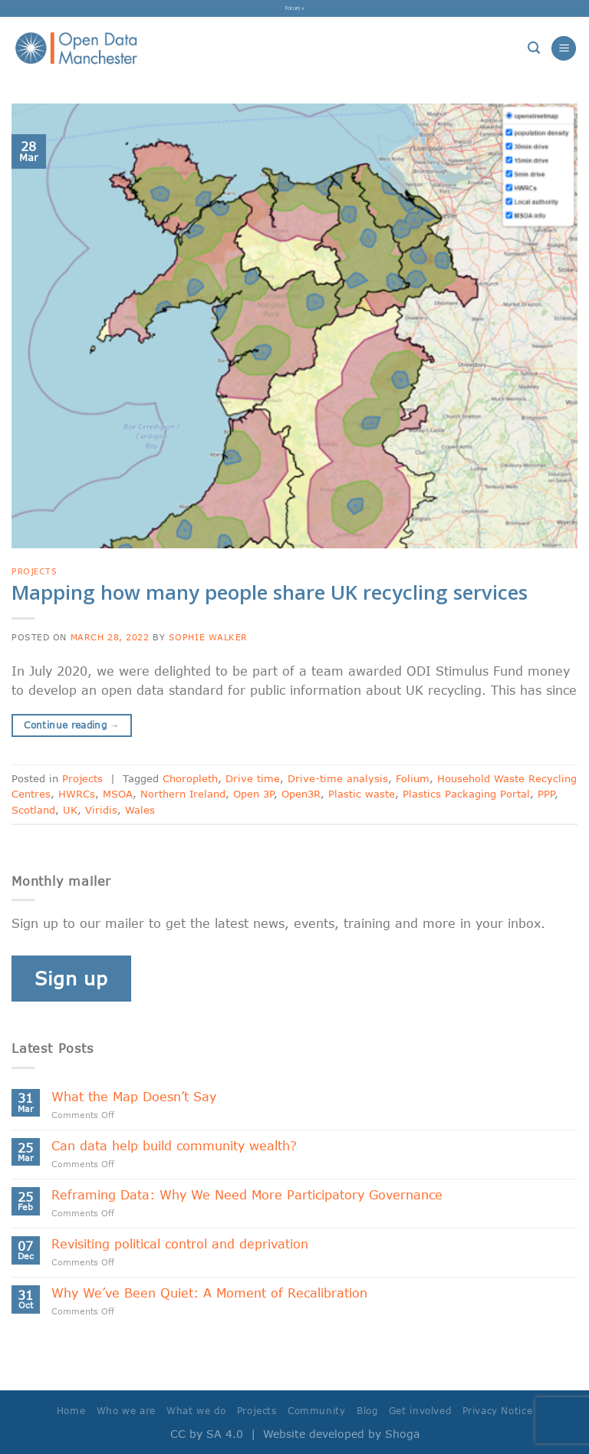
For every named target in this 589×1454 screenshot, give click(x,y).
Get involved (420, 1410)
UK (70, 810)
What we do (195, 1410)
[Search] (534, 48)
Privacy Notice (497, 1410)
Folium (412, 778)
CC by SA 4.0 (206, 1433)
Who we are (126, 1410)
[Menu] (563, 48)
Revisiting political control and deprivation (179, 1243)
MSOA (118, 794)
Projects (34, 571)
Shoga (402, 1433)
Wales (140, 810)
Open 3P (253, 794)
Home (71, 1410)
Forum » (294, 8)
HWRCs (76, 794)
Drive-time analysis (338, 778)
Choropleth (190, 778)
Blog (367, 1410)
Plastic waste (361, 794)
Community (317, 1410)
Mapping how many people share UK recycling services (270, 592)
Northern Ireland (182, 794)
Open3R (301, 794)
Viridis (101, 810)
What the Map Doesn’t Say (133, 1096)
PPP (546, 794)
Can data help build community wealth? (174, 1145)
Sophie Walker (208, 637)
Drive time (252, 778)
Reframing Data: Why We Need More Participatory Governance (247, 1194)
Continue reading (72, 725)
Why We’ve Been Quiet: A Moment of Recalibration (209, 1292)
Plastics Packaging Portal (466, 794)
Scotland (33, 810)
